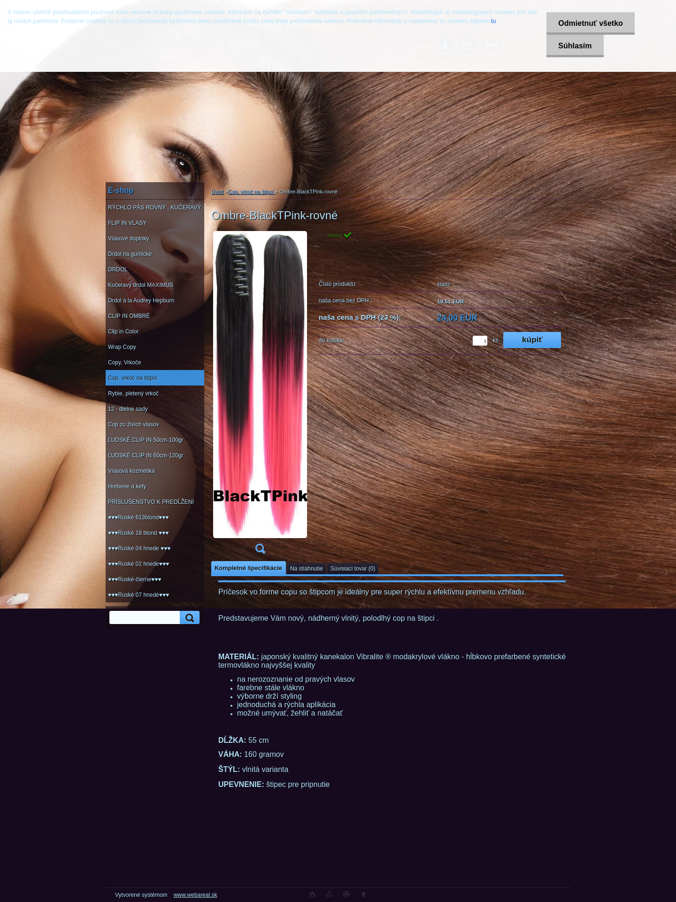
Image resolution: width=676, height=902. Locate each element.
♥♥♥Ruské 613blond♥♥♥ (138, 517)
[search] (188, 617)
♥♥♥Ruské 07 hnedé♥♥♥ (138, 595)
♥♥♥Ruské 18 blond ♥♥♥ (138, 533)
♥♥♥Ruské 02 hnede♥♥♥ (138, 564)
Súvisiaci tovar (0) (352, 568)
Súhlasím (575, 46)
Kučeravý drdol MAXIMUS (140, 285)
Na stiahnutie (306, 568)
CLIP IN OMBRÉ (129, 316)
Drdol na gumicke (130, 254)
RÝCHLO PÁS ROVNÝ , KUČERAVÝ (154, 207)
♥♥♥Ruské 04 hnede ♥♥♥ (139, 548)
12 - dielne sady (128, 409)
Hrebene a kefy (127, 486)
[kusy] (480, 341)
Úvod (217, 191)
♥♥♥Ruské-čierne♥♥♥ (134, 579)
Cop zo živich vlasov (133, 424)
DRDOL (118, 269)
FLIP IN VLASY (127, 223)
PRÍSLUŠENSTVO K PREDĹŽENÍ (151, 502)
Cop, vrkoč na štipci (132, 378)
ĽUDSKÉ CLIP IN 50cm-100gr (146, 440)
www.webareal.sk (195, 895)
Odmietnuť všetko (590, 23)
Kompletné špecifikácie (248, 567)
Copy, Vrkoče (124, 362)
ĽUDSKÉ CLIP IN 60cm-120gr (146, 455)
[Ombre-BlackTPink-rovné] (260, 395)
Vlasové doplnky (128, 238)
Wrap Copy (122, 347)
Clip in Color (123, 331)
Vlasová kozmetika (131, 471)
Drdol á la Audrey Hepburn (141, 300)
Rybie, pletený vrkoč (133, 393)
